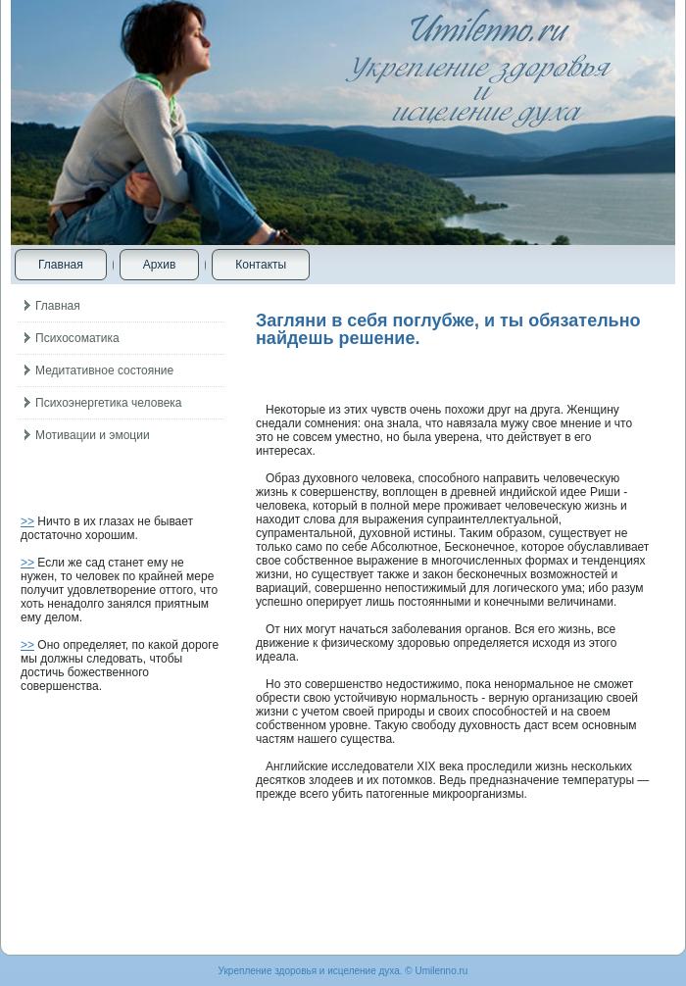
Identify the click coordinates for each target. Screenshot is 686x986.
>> (27, 521)
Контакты (260, 264)
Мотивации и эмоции (92, 435)
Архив (159, 264)
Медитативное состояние (104, 370)
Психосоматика (77, 338)
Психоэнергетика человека (108, 403)
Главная (60, 264)
